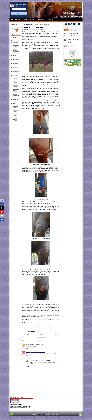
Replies (29, 358)
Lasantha (41, 418)
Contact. (14, 55)
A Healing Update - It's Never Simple (32, 27)
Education (33, 19)
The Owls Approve (15, 119)
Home (12, 19)
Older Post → (56, 334)
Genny (27, 344)
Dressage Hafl (16, 110)
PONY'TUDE (15, 81)
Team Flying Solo (41, 414)
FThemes (29, 418)
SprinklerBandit (16, 59)
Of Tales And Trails (68, 42)
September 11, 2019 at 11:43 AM (38, 352)
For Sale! (49, 19)
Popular (66, 30)
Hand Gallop (15, 67)
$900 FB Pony (16, 45)
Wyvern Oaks (15, 99)
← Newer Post (26, 334)
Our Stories (18, 19)
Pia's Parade (15, 114)
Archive (75, 30)
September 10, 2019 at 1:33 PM (36, 344)
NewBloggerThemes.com (63, 418)
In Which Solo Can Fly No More (71, 33)
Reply (27, 348)
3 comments (41, 29)
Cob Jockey (15, 63)
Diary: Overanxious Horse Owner (15, 105)
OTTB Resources (42, 19)
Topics (71, 30)
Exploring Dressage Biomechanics (16, 50)
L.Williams (28, 352)
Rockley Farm (16, 71)
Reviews (26, 19)
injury (27, 24)
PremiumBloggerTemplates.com (51, 418)
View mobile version (41, 337)
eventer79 (26, 29)
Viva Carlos (15, 85)
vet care (31, 24)
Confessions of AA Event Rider (16, 95)
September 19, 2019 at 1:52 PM (43, 360)
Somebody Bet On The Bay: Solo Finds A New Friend (71, 36)
